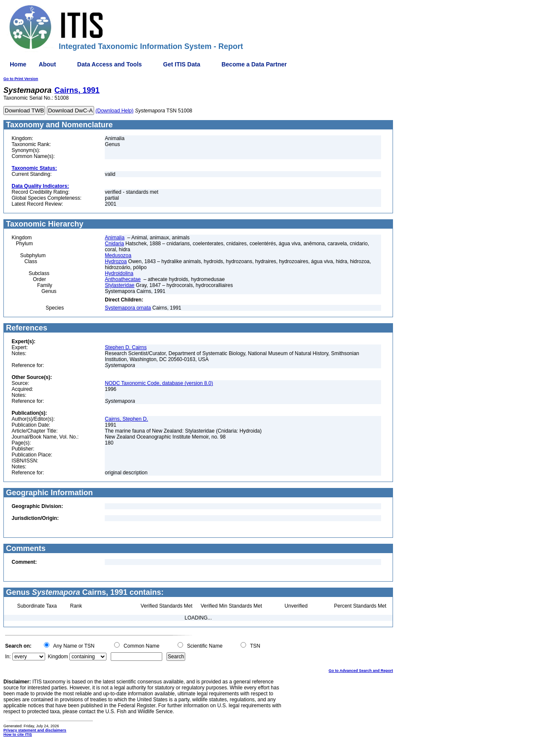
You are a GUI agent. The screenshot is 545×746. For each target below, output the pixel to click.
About (47, 64)
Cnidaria (114, 244)
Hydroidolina (119, 273)
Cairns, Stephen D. (126, 419)
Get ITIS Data (181, 64)
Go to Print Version (20, 79)
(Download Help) (114, 111)
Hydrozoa (115, 261)
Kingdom (58, 657)
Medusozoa (118, 255)
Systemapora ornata (128, 308)
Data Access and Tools (109, 64)
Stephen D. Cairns (125, 347)
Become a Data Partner (254, 64)
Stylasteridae (119, 285)
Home (18, 64)
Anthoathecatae (123, 279)
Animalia (114, 238)
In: (8, 657)
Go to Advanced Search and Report (361, 671)
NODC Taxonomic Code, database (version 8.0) (159, 383)
